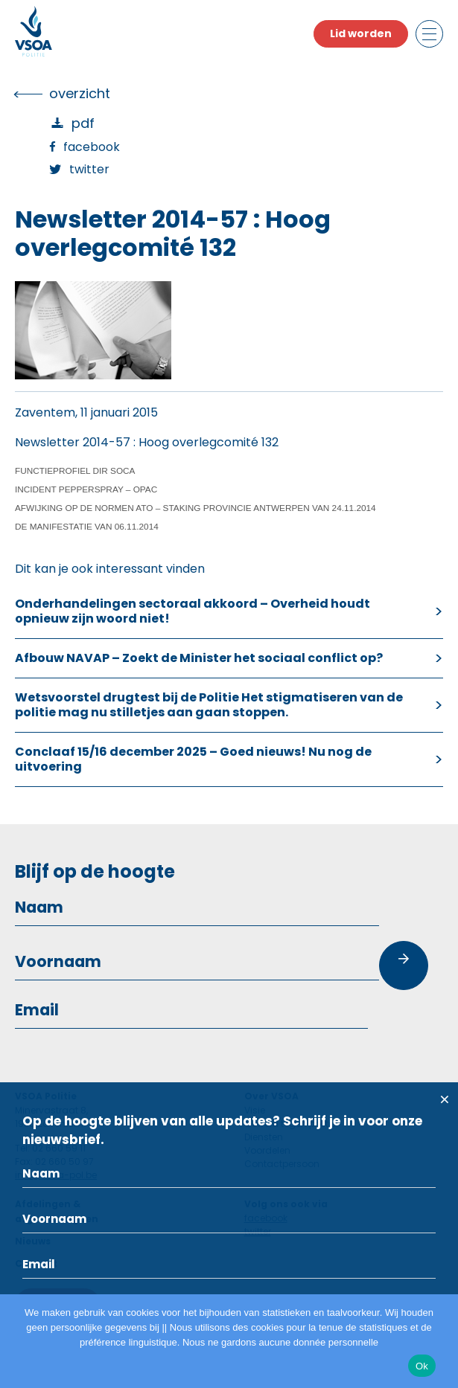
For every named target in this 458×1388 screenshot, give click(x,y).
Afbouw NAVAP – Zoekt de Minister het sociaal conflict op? (199, 657)
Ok (422, 1366)
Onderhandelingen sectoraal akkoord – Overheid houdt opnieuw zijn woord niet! (192, 611)
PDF (83, 123)
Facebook (91, 146)
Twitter (89, 169)
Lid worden (361, 33)
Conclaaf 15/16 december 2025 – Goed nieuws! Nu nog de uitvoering (193, 759)
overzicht (79, 93)
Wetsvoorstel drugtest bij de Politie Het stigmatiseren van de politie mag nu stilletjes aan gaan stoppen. (209, 705)
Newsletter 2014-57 (72, 442)
